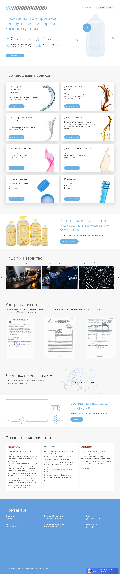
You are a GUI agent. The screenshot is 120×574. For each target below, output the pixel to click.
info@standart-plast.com (53, 518)
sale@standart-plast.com (53, 527)
